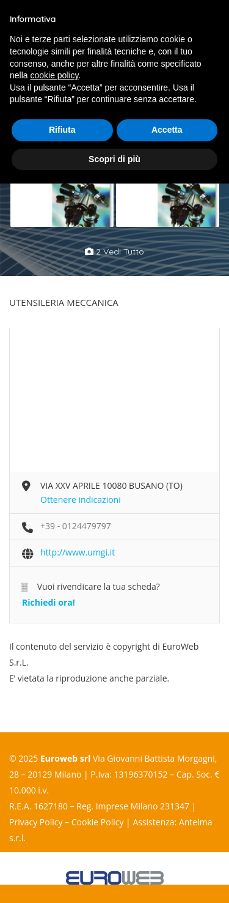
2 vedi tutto (114, 251)
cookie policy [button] (54, 75)
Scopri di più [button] (114, 159)
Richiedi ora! (48, 602)
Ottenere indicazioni (80, 499)
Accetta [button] (167, 130)
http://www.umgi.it (77, 552)
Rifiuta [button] (62, 130)
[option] (62, 188)
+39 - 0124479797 (75, 526)
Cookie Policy (97, 822)
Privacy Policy (35, 822)
